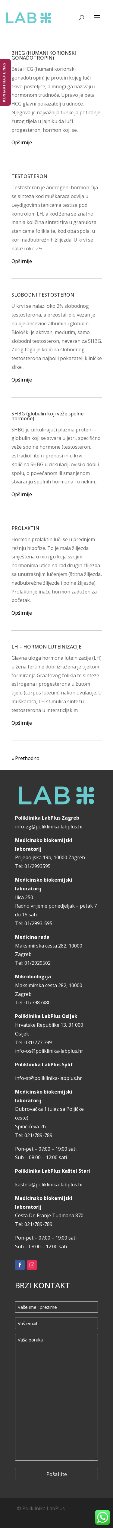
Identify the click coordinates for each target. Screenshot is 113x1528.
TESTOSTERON (29, 176)
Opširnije (21, 142)
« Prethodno (25, 758)
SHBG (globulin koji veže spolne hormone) (47, 416)
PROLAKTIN (25, 528)
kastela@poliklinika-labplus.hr (49, 1184)
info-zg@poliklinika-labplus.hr (49, 826)
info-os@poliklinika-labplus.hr (49, 1051)
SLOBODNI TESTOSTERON (42, 294)
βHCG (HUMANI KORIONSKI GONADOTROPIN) (43, 55)
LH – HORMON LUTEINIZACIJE (46, 646)
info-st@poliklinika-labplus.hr (48, 1078)
